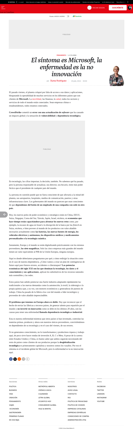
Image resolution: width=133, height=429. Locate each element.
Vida (11, 394)
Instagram (101, 397)
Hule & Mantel (44, 409)
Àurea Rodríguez (58, 80)
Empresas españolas (77, 412)
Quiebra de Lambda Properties (91, 2)
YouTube (101, 401)
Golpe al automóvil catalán (55, 2)
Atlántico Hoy (44, 401)
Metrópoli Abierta (46, 386)
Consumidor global (47, 405)
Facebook (101, 386)
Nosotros (72, 386)
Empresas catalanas (77, 409)
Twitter (100, 390)
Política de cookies (76, 405)
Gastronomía (15, 412)
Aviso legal (73, 390)
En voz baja (14, 420)
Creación (13, 397)
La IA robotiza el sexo (108, 2)
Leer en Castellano (7, 12)
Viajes (11, 405)
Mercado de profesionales (73, 2)
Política (12, 386)
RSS (69, 397)
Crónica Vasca (44, 390)
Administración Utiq (77, 420)
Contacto (72, 394)
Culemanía (43, 394)
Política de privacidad (77, 401)
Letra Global (44, 397)
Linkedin (101, 394)
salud (58, 99)
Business (13, 390)
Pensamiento (61, 55)
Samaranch (20, 2)
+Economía (14, 409)
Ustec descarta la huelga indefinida (36, 2)
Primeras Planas (16, 416)
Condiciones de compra (78, 416)
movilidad (36, 99)
